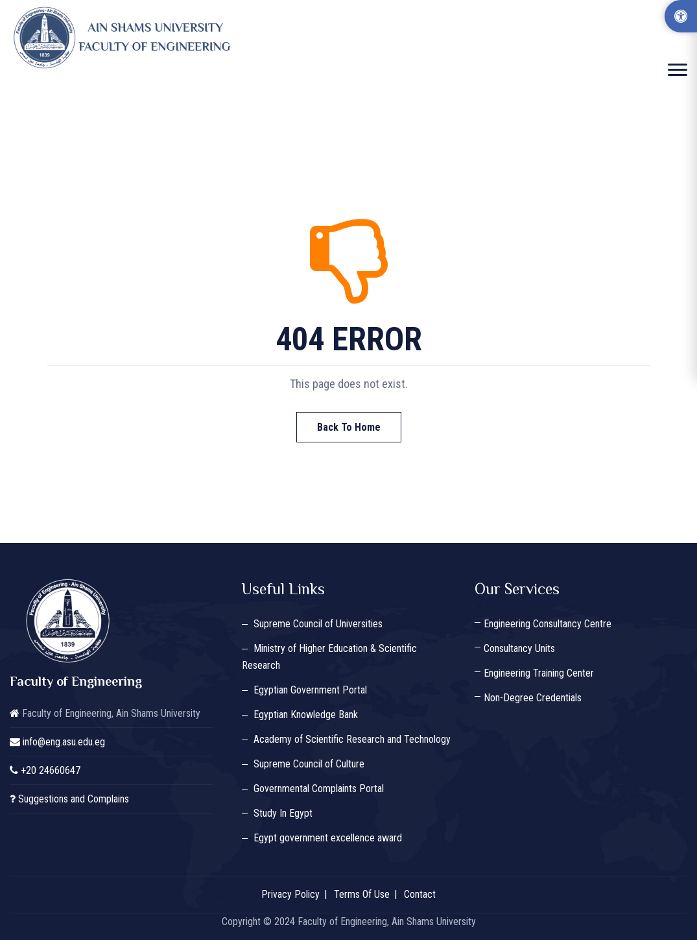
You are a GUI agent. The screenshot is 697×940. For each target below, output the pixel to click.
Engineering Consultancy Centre (547, 624)
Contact (420, 894)
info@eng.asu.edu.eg (64, 742)
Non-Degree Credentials (533, 698)
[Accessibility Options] (681, 16)
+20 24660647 (50, 770)
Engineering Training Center (539, 673)
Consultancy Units (519, 648)
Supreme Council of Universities (318, 624)
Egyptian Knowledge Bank (306, 714)
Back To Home (349, 427)
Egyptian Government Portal (310, 690)
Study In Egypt (283, 813)
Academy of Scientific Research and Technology (352, 739)
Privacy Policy (290, 894)
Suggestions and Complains (73, 799)
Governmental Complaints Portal (319, 788)
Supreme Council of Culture (309, 764)
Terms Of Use (362, 894)
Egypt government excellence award (328, 838)
